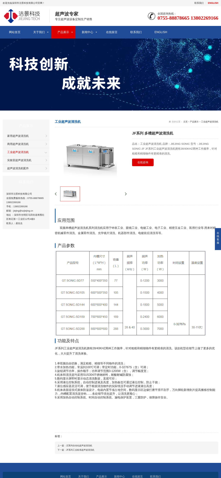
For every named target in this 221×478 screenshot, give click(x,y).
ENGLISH (161, 32)
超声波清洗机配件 (18, 168)
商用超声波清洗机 (18, 143)
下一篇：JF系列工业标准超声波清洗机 (75, 450)
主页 (185, 121)
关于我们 (39, 32)
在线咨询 (142, 162)
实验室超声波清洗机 (19, 160)
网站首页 (14, 32)
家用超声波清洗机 (18, 135)
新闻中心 (87, 32)
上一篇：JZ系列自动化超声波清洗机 (74, 445)
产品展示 (63, 32)
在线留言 (112, 32)
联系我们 (199, 3)
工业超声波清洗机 (18, 152)
